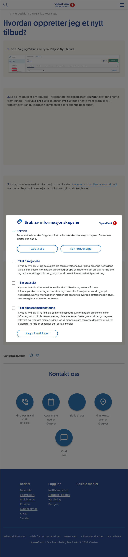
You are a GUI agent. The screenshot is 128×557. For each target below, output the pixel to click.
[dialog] (64, 278)
